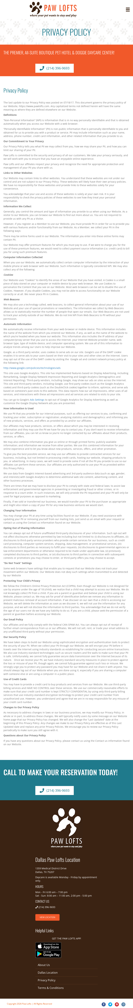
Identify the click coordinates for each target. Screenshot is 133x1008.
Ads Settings (37, 399)
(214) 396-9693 (46, 907)
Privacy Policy (46, 980)
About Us (44, 965)
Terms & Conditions (51, 988)
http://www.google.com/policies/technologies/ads (32, 368)
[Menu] (127, 9)
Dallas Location (48, 972)
